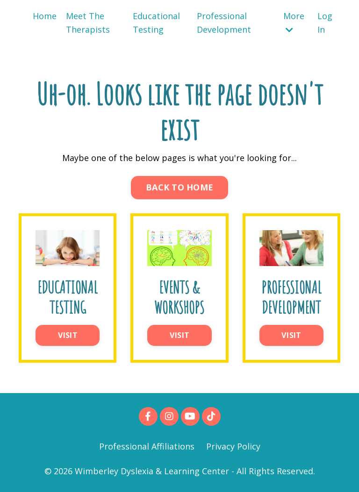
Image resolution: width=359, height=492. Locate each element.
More (293, 22)
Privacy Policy (233, 446)
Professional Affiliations (146, 446)
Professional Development (224, 22)
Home (45, 15)
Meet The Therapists (88, 22)
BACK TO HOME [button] (179, 187)
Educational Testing (156, 22)
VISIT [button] (68, 335)
